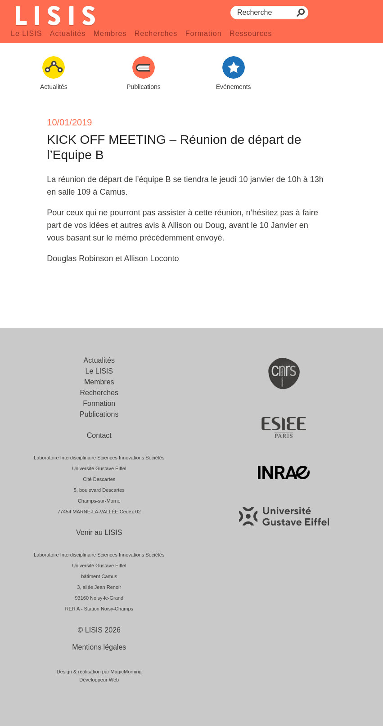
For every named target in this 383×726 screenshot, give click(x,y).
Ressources (251, 33)
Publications (99, 414)
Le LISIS (26, 33)
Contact (99, 435)
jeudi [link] (228, 179)
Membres (110, 33)
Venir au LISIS (99, 532)
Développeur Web (99, 679)
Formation (203, 33)
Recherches (156, 33)
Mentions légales (99, 647)
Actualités (68, 33)
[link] (228, 179)
